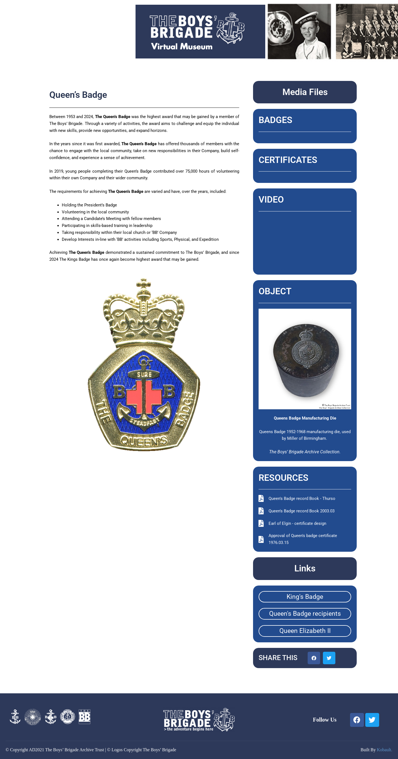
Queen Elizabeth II (305, 631)
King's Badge (305, 596)
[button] (314, 658)
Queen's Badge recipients (305, 613)
